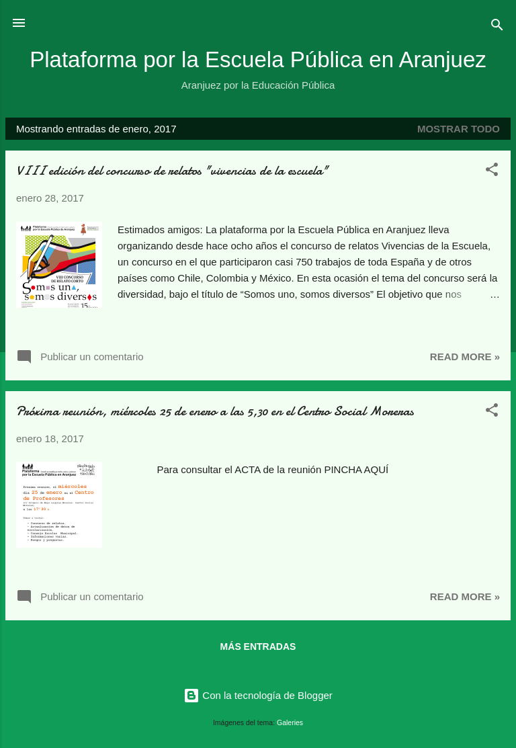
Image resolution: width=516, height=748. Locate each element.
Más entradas (258, 646)
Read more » (465, 356)
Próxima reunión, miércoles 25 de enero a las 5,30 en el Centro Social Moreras (215, 411)
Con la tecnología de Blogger (258, 695)
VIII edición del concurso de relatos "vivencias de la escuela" (172, 170)
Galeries (290, 722)
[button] (492, 171)
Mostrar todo (458, 128)
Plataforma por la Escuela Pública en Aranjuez (258, 59)
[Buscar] (497, 27)
